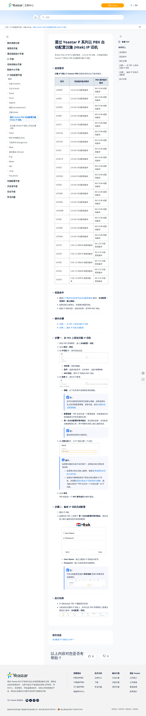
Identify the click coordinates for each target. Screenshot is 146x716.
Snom (11, 98)
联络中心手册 (13, 69)
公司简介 (133, 678)
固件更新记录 (13, 43)
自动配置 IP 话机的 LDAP (62, 639)
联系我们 (133, 691)
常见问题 (11, 197)
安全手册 (11, 191)
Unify (11, 171)
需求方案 (116, 687)
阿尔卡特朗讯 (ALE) (17, 138)
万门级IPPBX (78, 687)
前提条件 (123, 56)
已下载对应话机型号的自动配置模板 (77, 298)
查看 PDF (125, 42)
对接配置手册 (13, 181)
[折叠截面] (140, 27)
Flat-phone (13, 175)
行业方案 (116, 678)
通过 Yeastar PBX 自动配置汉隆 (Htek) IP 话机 (49, 27)
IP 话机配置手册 (15, 27)
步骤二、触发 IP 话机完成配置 (71, 327)
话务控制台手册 (14, 64)
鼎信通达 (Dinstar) (16, 152)
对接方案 (116, 682)
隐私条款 (128, 709)
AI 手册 (10, 59)
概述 (10, 79)
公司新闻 (133, 682)
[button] (5, 43)
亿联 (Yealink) (14, 83)
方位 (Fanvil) (14, 88)
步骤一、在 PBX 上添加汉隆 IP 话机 (73, 324)
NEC (11, 166)
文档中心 (29, 5)
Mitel (11, 147)
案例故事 (133, 687)
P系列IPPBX (78, 678)
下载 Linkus (112, 5)
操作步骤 (123, 61)
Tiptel (11, 133)
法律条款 (135, 709)
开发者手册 (12, 186)
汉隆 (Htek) (27, 27)
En (136, 5)
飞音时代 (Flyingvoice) (18, 142)
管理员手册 (12, 48)
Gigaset (12, 102)
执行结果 (123, 79)
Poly (11, 157)
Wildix (11, 161)
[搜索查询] (82, 17)
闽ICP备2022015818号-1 (47, 709)
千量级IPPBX (78, 682)
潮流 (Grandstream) (17, 107)
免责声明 (121, 709)
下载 (96, 682)
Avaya (11, 93)
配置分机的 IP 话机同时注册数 (88, 480)
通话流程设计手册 (15, 53)
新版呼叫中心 (78, 691)
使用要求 (123, 52)
